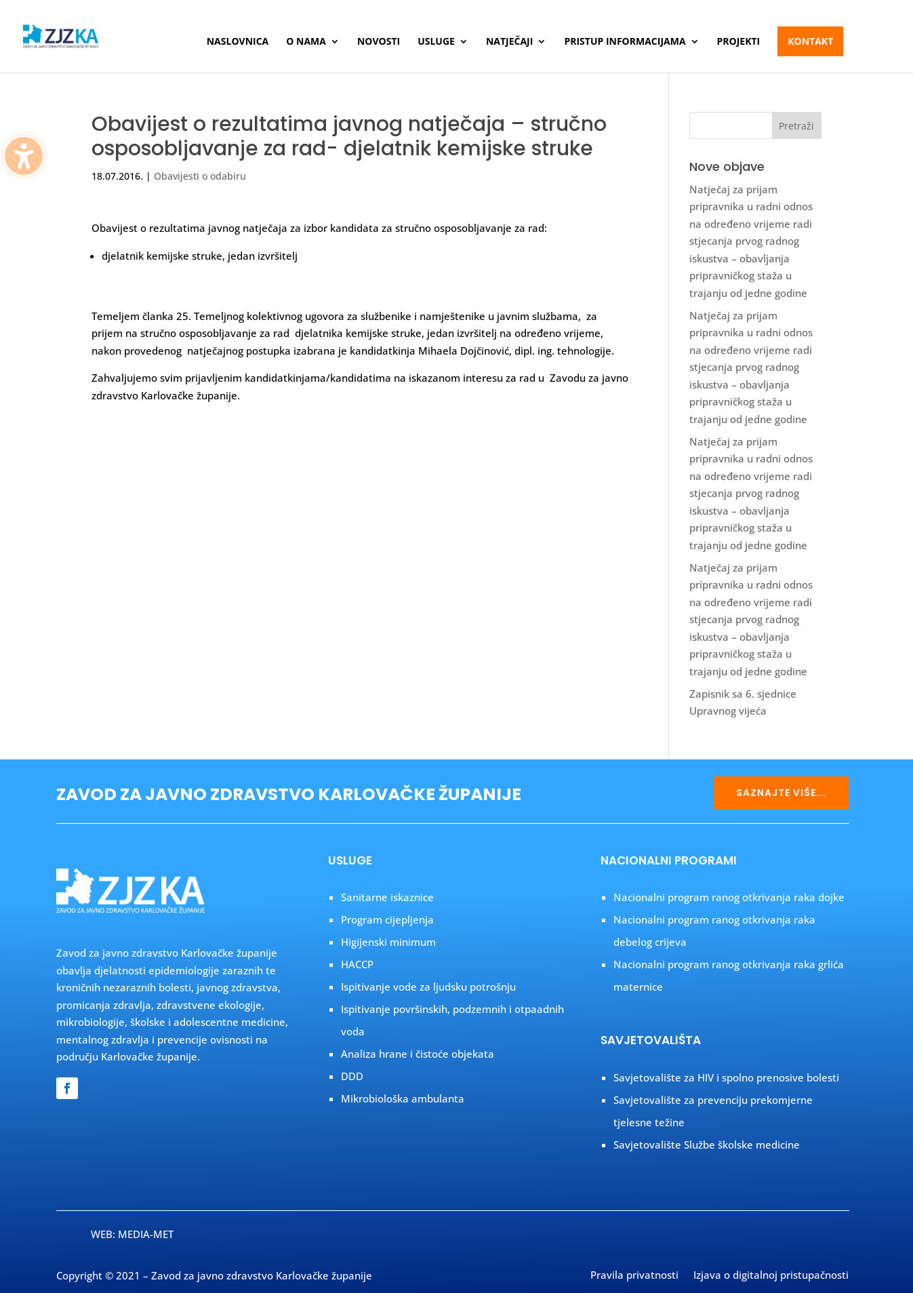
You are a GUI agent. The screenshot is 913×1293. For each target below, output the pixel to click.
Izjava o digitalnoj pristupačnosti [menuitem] (771, 1276)
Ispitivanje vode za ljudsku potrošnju (428, 986)
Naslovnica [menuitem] (238, 42)
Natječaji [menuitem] (509, 42)
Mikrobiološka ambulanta (402, 1098)
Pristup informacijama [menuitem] (624, 42)
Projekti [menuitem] (738, 42)
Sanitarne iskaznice (387, 897)
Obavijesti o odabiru (200, 176)
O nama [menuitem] (306, 42)
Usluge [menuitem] (436, 42)
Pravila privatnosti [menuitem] (634, 1276)
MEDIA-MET (146, 1234)
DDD (352, 1076)
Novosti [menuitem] (378, 42)
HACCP (357, 964)
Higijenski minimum (388, 942)
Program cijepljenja (387, 919)
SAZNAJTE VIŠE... (781, 792)
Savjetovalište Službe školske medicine (706, 1144)
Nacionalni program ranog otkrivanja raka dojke (729, 897)
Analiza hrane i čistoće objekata (417, 1053)
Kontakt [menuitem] (810, 41)
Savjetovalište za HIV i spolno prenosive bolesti (726, 1077)
